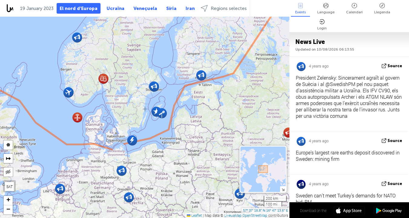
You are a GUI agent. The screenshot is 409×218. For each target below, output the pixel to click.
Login (322, 24)
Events (300, 8)
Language (326, 8)
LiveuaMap (233, 215)
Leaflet (194, 215)
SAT (9, 186)
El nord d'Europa (78, 8)
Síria (171, 8)
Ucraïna (115, 8)
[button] (77, 117)
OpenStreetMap (254, 215)
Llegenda (382, 8)
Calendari (354, 8)
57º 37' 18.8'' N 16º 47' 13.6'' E (265, 210)
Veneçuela (145, 8)
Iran (190, 8)
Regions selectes (224, 8)
